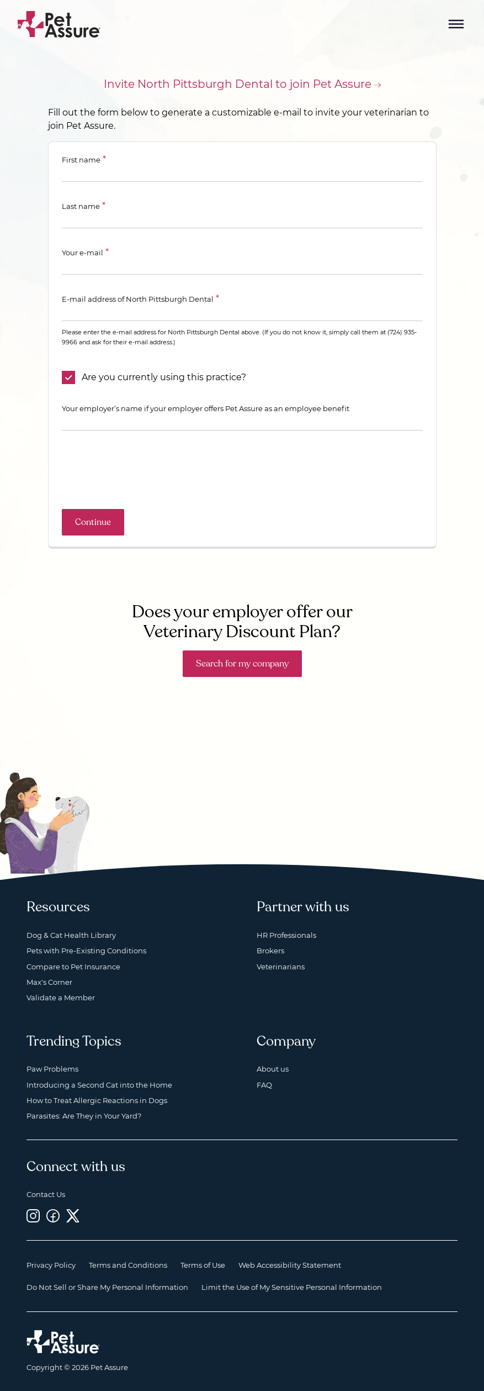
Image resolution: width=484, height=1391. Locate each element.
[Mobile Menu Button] (456, 24)
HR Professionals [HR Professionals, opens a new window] (286, 935)
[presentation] (146, 469)
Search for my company (242, 664)
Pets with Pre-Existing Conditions (86, 950)
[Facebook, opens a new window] (53, 1215)
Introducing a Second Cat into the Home (99, 1084)
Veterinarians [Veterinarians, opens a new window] (281, 966)
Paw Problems (52, 1068)
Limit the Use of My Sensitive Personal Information (291, 1287)
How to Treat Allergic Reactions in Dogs (96, 1100)
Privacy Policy (51, 1265)
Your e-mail (82, 252)
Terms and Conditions (128, 1265)
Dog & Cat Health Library (71, 935)
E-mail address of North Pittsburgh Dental (138, 299)
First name (81, 159)
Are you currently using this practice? (164, 377)
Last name (81, 206)
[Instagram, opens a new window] (33, 1215)
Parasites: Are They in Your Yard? (83, 1115)
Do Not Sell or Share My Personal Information (107, 1287)
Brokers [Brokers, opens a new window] (270, 950)
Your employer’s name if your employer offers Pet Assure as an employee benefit (205, 408)
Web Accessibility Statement (289, 1265)
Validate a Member (60, 997)
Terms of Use (202, 1265)
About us (273, 1068)
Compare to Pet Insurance (73, 966)
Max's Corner (49, 982)
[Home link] (63, 1342)
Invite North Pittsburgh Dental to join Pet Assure (237, 84)
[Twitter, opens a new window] (72, 1215)
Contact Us (45, 1194)
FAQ (264, 1084)
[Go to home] (59, 23)
